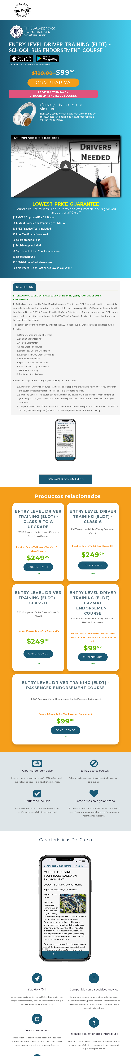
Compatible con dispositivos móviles (94, 989)
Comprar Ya (53, 82)
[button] (65, 165)
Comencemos (38, 567)
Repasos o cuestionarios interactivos (94, 1033)
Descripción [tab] (24, 287)
